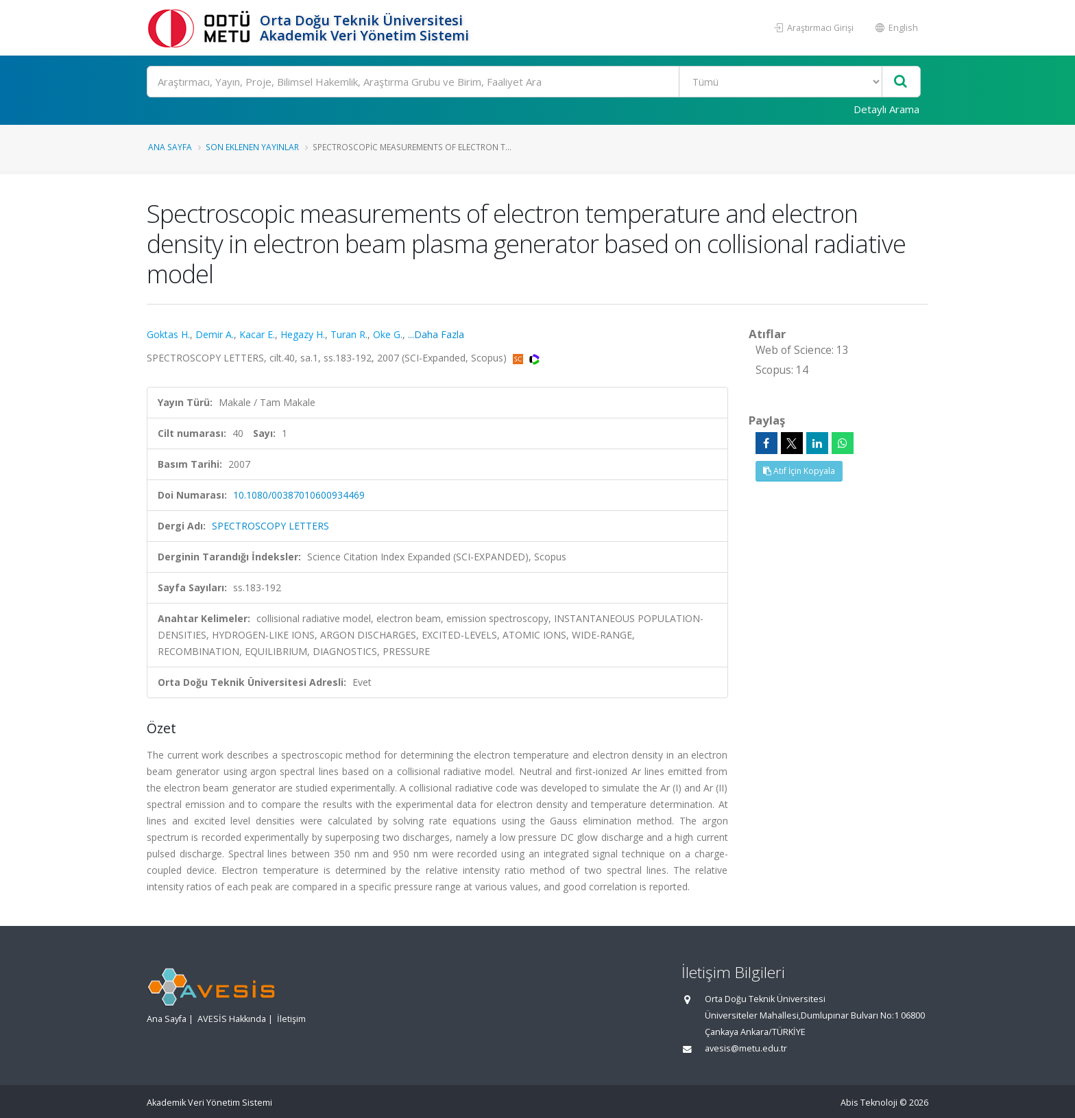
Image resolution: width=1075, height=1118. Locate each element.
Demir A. (214, 334)
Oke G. (387, 334)
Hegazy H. (302, 334)
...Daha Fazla (436, 334)
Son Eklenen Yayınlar (252, 146)
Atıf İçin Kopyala (799, 471)
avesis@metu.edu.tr (746, 1048)
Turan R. (348, 334)
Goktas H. (168, 334)
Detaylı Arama (886, 109)
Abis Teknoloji (869, 1102)
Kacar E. (257, 334)
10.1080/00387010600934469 (299, 494)
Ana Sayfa (170, 146)
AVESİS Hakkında (231, 1019)
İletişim (291, 1019)
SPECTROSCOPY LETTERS (270, 525)
